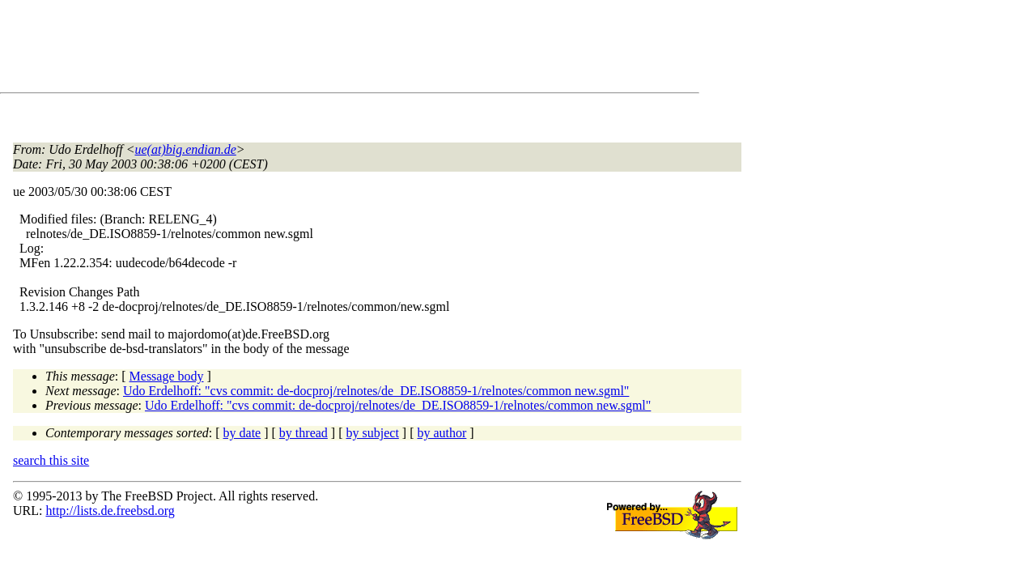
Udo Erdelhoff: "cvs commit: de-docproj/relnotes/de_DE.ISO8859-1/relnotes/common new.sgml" (376, 391)
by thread (303, 433)
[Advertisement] (307, 49)
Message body (167, 376)
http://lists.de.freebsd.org (109, 510)
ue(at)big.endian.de (185, 149)
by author (441, 433)
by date (242, 433)
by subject (372, 433)
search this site (51, 460)
